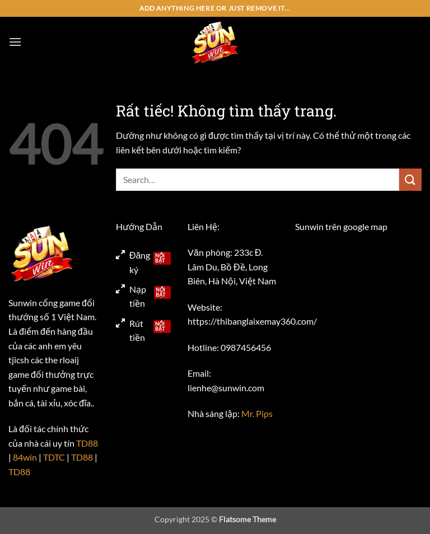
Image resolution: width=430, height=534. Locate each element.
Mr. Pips (257, 413)
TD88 (87, 443)
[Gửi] (410, 179)
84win (25, 457)
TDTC (54, 457)
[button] (15, 41)
